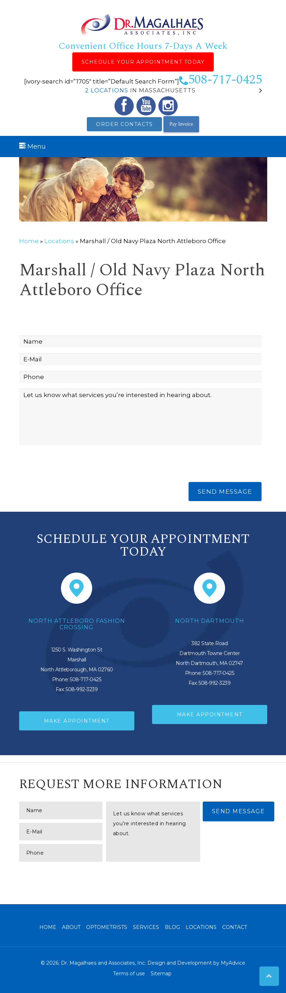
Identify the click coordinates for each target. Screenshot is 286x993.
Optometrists (106, 927)
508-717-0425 (220, 80)
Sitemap (161, 973)
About (71, 927)
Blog (172, 927)
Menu (32, 146)
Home (29, 241)
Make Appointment (77, 721)
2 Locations (106, 90)
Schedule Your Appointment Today (143, 62)
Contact (234, 927)
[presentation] (73, 464)
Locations (59, 241)
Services (146, 927)
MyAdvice (233, 963)
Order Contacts (124, 124)
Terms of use (129, 973)
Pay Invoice (181, 124)
